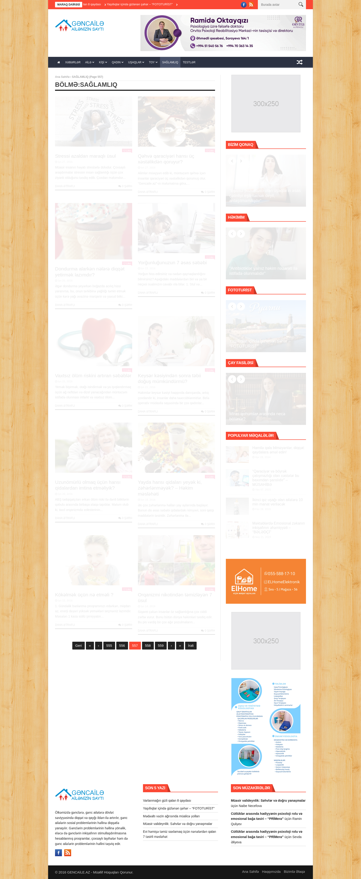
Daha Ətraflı (65, 186)
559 (161, 645)
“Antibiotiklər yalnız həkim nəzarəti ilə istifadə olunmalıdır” (263, 271)
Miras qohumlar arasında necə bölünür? (257, 416)
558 (148, 645)
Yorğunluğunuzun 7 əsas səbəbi (172, 262)
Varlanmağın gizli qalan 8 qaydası (87, 4)
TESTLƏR (189, 62)
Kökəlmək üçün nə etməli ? (84, 594)
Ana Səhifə (62, 76)
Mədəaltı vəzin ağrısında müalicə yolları (171, 816)
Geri (78, 645)
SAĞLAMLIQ (170, 62)
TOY (151, 62)
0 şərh (125, 186)
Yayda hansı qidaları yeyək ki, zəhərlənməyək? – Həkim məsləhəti (170, 487)
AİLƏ (88, 62)
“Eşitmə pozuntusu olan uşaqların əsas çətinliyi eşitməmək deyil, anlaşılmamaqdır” (265, 195)
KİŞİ (101, 62)
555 (109, 645)
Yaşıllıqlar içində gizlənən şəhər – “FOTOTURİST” (149, 4)
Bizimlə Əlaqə (294, 871)
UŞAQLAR (134, 62)
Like (127, 150)
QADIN (116, 62)
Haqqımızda (271, 871)
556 (122, 645)
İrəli (191, 645)
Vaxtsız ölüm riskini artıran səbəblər (93, 375)
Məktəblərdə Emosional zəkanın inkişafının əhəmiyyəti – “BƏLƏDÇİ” (278, 527)
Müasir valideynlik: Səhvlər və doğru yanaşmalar (177, 824)
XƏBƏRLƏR (73, 62)
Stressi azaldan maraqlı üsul (85, 156)
